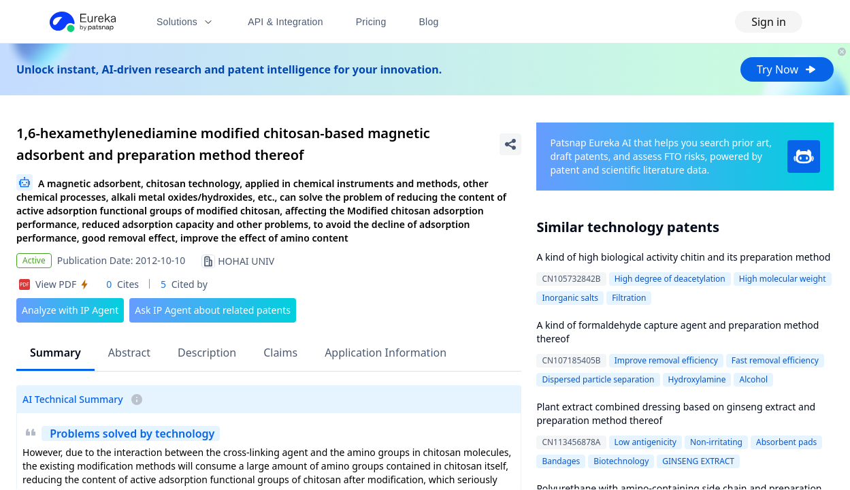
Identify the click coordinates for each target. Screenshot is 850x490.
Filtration (629, 298)
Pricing (371, 21)
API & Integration (285, 21)
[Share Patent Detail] (510, 144)
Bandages (561, 461)
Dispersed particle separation (598, 379)
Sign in (768, 21)
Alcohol (753, 379)
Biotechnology (621, 461)
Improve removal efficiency (666, 360)
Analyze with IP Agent (70, 310)
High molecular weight (782, 278)
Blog (429, 21)
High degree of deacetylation (670, 278)
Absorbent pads (786, 442)
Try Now (787, 69)
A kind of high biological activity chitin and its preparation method (683, 256)
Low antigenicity (645, 442)
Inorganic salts (570, 298)
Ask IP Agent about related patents (213, 310)
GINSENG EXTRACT (698, 461)
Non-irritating (716, 442)
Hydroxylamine (697, 379)
